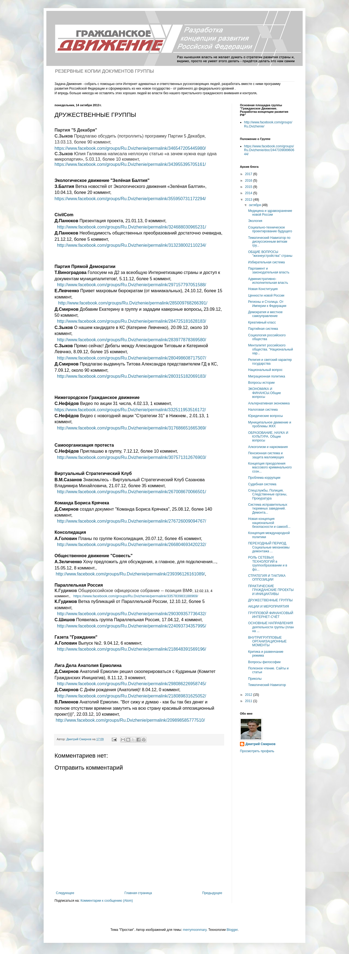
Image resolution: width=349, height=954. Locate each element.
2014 (249, 193)
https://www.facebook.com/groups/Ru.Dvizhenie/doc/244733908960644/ (269, 150)
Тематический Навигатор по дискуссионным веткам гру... (269, 242)
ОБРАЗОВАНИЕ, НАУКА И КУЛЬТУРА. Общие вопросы (268, 437)
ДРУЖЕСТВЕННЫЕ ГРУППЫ (270, 600)
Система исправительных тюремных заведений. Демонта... (267, 508)
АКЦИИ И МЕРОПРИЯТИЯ (268, 606)
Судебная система (262, 484)
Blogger (232, 930)
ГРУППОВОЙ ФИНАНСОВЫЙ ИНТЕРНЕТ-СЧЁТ (270, 615)
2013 (249, 200)
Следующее (65, 893)
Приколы (254, 679)
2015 (249, 187)
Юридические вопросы (265, 416)
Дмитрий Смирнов (260, 744)
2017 (249, 174)
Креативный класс (262, 322)
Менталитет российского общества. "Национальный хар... (270, 349)
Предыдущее (212, 893)
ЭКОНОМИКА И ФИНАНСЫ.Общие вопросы (264, 393)
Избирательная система (266, 262)
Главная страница (138, 893)
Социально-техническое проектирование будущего (270, 229)
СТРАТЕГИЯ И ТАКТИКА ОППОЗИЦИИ (266, 577)
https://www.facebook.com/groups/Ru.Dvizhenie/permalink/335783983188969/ (135, 596)
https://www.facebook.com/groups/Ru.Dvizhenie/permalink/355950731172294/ (130, 198)
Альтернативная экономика (269, 403)
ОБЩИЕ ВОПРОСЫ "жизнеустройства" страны (270, 254)
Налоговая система (263, 410)
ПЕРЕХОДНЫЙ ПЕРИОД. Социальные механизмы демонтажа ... (269, 547)
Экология (255, 221)
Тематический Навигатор (267, 685)
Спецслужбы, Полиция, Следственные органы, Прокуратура (267, 494)
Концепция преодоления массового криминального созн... (270, 467)
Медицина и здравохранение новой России (270, 213)
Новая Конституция (263, 289)
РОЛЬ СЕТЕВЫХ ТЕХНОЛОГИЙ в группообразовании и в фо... (267, 563)
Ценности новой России (266, 295)
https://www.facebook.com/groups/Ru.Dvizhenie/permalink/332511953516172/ (130, 409)
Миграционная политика (266, 376)
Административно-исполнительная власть (268, 281)
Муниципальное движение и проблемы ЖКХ (269, 424)
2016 (249, 180)
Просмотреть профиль (257, 751)
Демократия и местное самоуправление (265, 314)
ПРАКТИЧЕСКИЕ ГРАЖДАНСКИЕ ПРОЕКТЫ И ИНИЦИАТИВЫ (271, 590)
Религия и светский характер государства (270, 361)
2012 (249, 695)
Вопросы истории (261, 383)
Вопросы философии (264, 662)
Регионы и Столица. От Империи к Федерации (267, 303)
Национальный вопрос (265, 370)
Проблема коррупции (264, 478)
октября (255, 205)
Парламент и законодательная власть (268, 270)
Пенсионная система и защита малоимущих (266, 455)
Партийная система (263, 329)
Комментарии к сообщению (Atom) (106, 901)
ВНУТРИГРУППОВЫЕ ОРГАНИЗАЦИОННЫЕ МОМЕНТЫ (267, 641)
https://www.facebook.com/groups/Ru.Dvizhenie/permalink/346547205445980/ (130, 148)
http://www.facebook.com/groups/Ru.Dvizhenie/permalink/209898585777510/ (130, 720)
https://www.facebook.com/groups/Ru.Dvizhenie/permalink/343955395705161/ (130, 164)
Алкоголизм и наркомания (268, 447)
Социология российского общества (267, 337)
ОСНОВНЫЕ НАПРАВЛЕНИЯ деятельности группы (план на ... (271, 627)
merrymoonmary (194, 930)
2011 (249, 701)
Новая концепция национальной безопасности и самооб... (269, 523)
